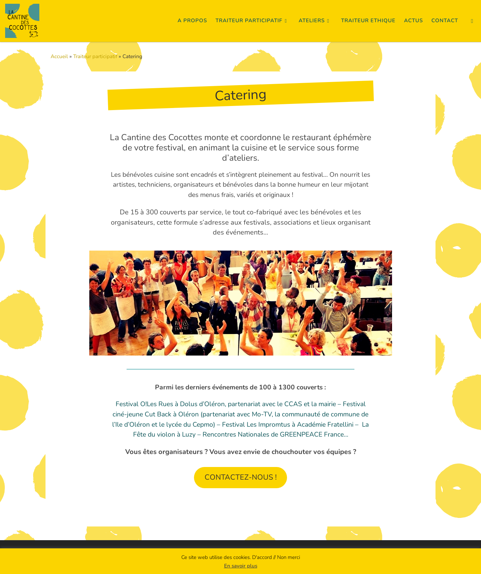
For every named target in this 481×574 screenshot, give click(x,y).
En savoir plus (240, 565)
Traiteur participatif (95, 56)
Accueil (59, 56)
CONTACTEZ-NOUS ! (241, 477)
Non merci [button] (288, 557)
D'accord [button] (262, 557)
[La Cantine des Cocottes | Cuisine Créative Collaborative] (22, 19)
